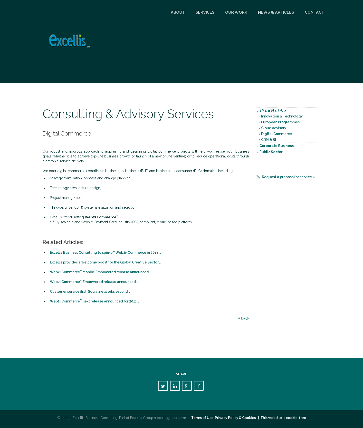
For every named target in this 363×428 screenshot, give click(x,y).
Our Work (236, 12)
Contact (314, 12)
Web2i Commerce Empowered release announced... (94, 282)
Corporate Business (276, 146)
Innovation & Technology (282, 116)
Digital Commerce (276, 134)
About (178, 12)
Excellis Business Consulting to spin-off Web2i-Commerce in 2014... (105, 252)
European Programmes (280, 122)
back (243, 318)
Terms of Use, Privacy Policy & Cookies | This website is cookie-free (248, 418)
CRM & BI (268, 140)
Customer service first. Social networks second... (90, 291)
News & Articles (276, 12)
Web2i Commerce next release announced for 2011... (94, 301)
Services (205, 12)
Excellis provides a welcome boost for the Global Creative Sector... (105, 262)
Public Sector (271, 152)
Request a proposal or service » (288, 177)
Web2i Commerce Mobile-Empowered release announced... (100, 272)
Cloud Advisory (273, 128)
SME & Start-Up (272, 110)
